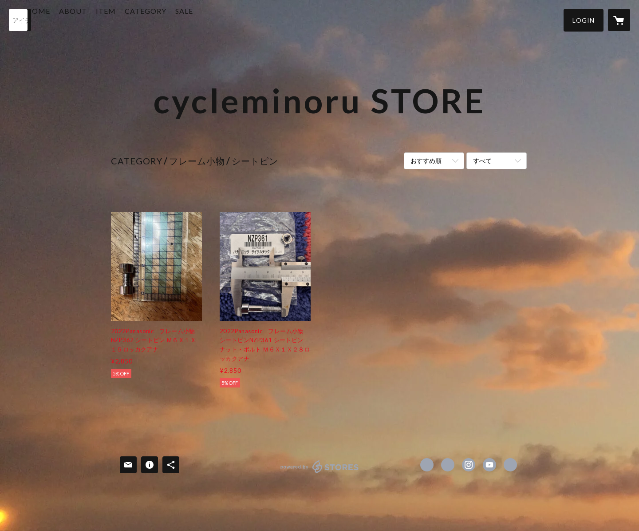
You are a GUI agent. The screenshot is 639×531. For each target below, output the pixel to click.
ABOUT (105, 19)
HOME (70, 19)
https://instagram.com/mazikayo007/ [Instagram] (468, 464)
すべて (482, 160)
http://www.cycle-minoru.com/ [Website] (510, 464)
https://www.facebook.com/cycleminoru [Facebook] (427, 464)
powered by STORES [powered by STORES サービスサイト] (320, 472)
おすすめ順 (426, 160)
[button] (584, 20)
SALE (216, 19)
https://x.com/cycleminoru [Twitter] (447, 464)
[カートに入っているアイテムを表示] (619, 20)
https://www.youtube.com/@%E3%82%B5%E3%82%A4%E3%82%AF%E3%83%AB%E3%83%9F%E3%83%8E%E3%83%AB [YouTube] (489, 464)
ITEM (138, 19)
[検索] (20, 20)
